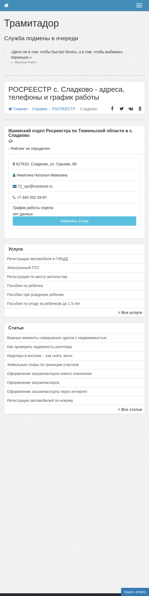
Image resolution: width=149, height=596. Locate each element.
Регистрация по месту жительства (37, 277)
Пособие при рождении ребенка (35, 294)
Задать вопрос (135, 592)
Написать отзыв (74, 221)
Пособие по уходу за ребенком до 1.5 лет (43, 303)
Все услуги (130, 312)
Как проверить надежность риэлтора (39, 347)
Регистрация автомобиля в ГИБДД (37, 259)
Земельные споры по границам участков (43, 364)
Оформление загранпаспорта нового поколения (49, 373)
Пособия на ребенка (25, 285)
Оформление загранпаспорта (33, 382)
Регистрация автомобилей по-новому (40, 400)
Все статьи (130, 409)
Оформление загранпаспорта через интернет (47, 391)
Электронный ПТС (23, 268)
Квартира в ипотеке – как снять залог (40, 356)
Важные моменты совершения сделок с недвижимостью (57, 338)
